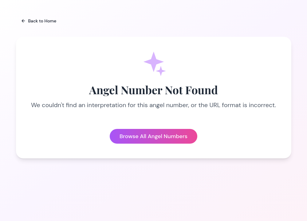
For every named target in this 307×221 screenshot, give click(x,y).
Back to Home (39, 21)
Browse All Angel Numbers (153, 136)
